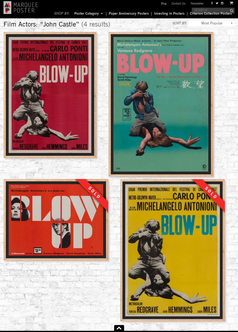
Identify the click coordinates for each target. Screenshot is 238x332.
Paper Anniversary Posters (129, 13)
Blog (163, 3)
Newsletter (197, 3)
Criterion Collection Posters (211, 13)
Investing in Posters (169, 13)
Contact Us (178, 3)
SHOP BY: (61, 13)
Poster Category (86, 13)
